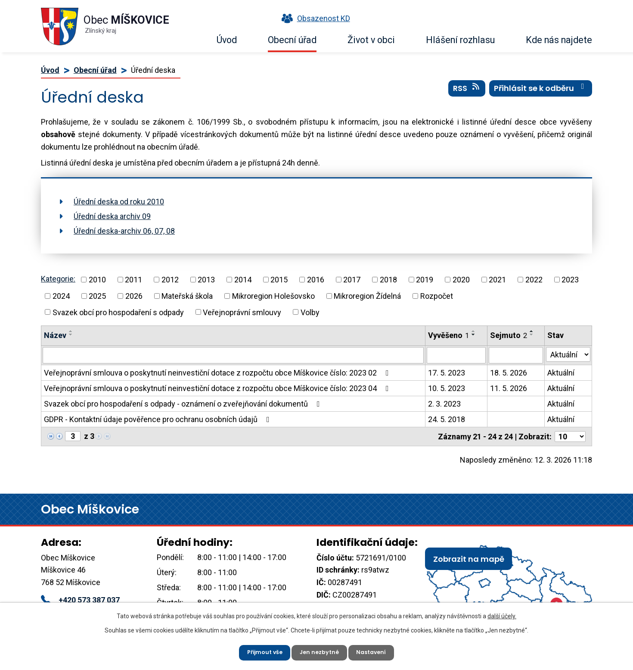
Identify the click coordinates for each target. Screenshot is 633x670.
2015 (279, 279)
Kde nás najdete (559, 39)
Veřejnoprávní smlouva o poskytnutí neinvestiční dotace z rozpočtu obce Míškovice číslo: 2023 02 (218, 372)
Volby (310, 311)
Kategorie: (58, 278)
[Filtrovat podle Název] (233, 355)
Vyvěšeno (448, 335)
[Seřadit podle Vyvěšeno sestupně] (473, 334)
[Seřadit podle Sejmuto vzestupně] (532, 331)
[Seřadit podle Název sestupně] (71, 334)
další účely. (501, 613)
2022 (534, 279)
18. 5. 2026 (508, 372)
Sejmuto (508, 335)
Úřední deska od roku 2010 (119, 201)
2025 (97, 296)
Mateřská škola (187, 296)
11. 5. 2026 (508, 388)
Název (55, 335)
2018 (388, 279)
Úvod (227, 39)
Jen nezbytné (320, 650)
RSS (467, 94)
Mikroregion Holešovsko (273, 296)
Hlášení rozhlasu (460, 39)
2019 (424, 279)
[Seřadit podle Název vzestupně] (71, 331)
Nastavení (376, 650)
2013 (206, 279)
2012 (170, 279)
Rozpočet (436, 296)
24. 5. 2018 (446, 419)
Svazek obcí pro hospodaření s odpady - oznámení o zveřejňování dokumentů (183, 403)
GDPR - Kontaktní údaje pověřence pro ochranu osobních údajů (158, 419)
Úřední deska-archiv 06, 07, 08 (124, 230)
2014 (242, 279)
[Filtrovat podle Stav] (568, 354)
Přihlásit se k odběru (541, 94)
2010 (97, 279)
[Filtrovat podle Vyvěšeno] (456, 355)
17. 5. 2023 (446, 372)
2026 (134, 296)
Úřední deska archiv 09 (112, 216)
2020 (461, 279)
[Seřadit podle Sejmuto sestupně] (532, 334)
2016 (315, 279)
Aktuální (560, 372)
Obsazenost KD (314, 18)
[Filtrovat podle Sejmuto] (516, 355)
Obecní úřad (292, 39)
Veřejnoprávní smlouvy (242, 311)
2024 (61, 296)
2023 (570, 279)
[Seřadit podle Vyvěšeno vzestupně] (473, 331)
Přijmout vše (259, 650)
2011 (133, 279)
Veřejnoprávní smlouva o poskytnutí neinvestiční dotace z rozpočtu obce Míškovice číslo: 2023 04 (218, 388)
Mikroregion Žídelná (367, 296)
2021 (497, 279)
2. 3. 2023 (444, 403)
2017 (351, 279)
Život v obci (371, 39)
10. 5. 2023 (446, 388)
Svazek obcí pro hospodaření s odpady (118, 311)
